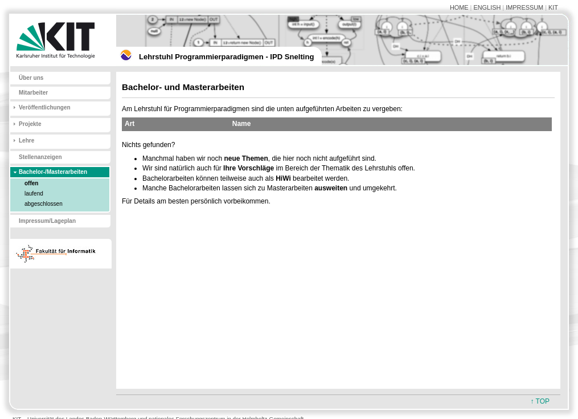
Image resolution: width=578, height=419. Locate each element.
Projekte (30, 124)
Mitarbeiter (33, 93)
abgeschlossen (43, 204)
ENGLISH (487, 7)
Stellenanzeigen (40, 157)
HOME (459, 7)
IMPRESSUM (524, 7)
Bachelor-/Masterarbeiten (53, 172)
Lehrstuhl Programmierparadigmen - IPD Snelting (226, 56)
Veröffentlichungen (45, 107)
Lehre (26, 140)
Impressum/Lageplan (47, 221)
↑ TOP (540, 401)
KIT (553, 7)
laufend (33, 193)
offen (31, 183)
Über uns (31, 78)
